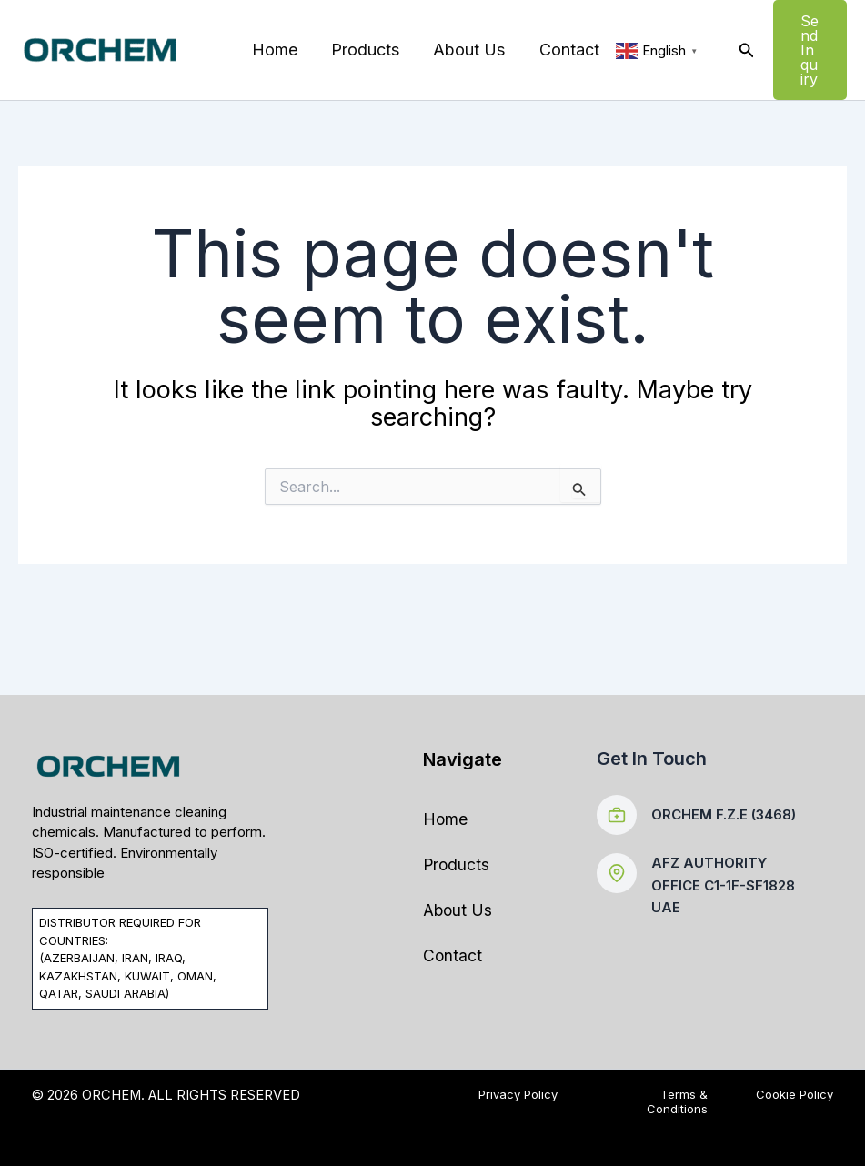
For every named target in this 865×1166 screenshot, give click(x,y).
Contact (565, 49)
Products (363, 49)
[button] (742, 50)
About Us (466, 49)
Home (274, 49)
